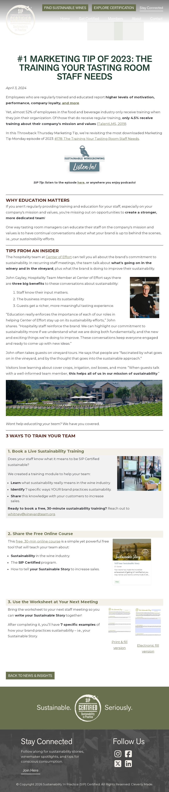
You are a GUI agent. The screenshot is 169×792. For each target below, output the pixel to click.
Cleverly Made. (142, 784)
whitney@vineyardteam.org (31, 514)
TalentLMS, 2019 (111, 124)
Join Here (30, 770)
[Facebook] (128, 754)
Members (120, 18)
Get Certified (96, 18)
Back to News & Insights (30, 675)
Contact (157, 18)
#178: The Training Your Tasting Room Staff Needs (97, 139)
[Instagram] (118, 754)
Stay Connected (151, 7)
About (139, 18)
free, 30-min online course (38, 541)
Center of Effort (59, 257)
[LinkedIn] (128, 764)
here (80, 182)
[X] (118, 764)
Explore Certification (114, 7)
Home (74, 18)
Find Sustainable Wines (65, 7)
